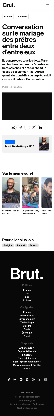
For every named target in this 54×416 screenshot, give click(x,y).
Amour (33, 245)
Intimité (21, 245)
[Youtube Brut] (21, 379)
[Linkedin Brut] (45, 379)
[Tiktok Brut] (9, 379)
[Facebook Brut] (33, 379)
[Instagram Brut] (15, 379)
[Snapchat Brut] (27, 379)
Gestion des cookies (27, 408)
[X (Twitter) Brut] (39, 379)
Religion (8, 245)
